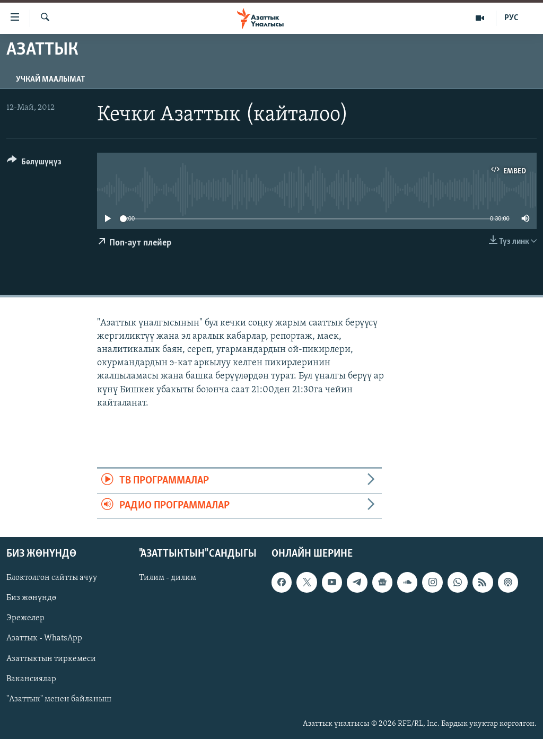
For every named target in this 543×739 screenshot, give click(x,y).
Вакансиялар (31, 678)
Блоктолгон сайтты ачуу (51, 578)
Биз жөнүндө (31, 598)
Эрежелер (25, 618)
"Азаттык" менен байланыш (58, 698)
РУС (511, 18)
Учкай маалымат (50, 79)
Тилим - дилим (167, 578)
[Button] (34, 163)
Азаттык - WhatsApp (44, 638)
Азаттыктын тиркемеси (51, 658)
